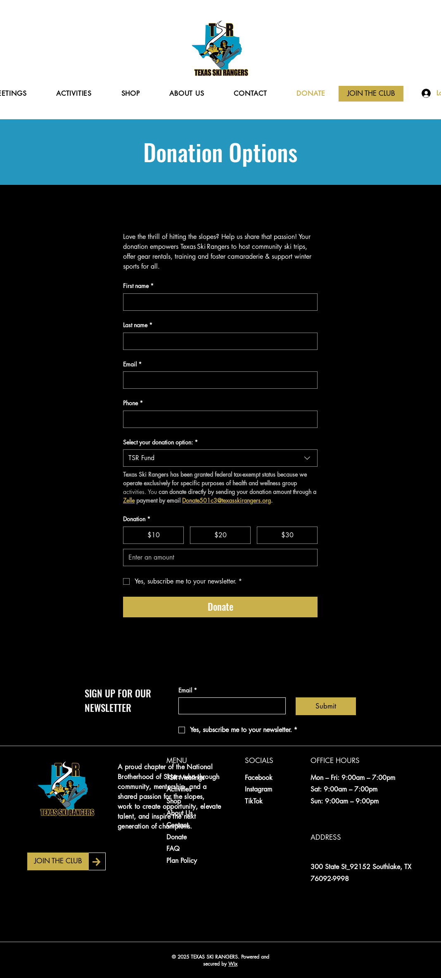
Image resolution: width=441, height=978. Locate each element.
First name (138, 286)
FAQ (173, 848)
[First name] (217, 302)
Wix (232, 963)
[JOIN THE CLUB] (371, 94)
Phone (133, 403)
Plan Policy (181, 860)
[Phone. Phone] (217, 419)
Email (132, 364)
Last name (137, 325)
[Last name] (217, 341)
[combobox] (220, 458)
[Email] (217, 380)
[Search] (414, 59)
